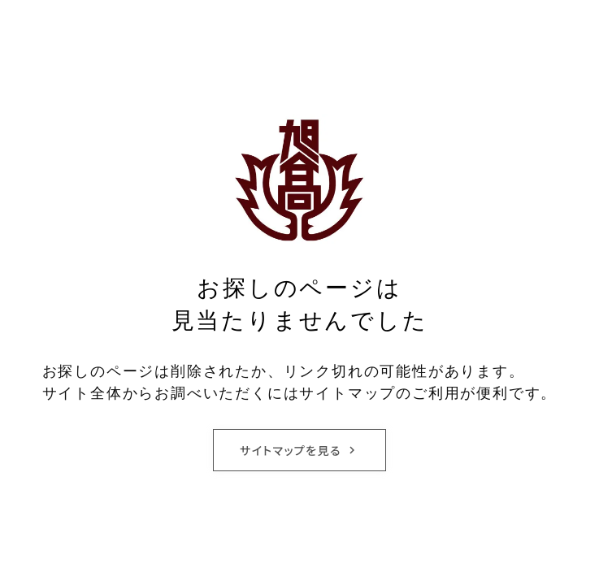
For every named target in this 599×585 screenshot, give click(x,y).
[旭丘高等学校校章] (300, 179)
